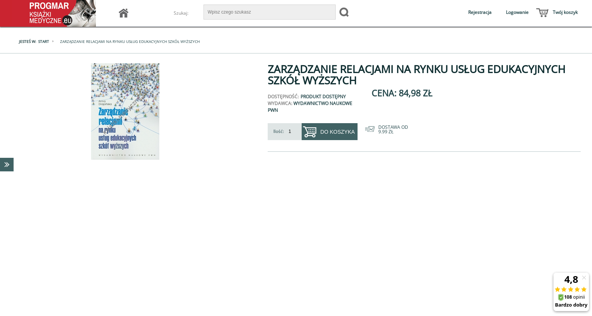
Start (43, 41)
